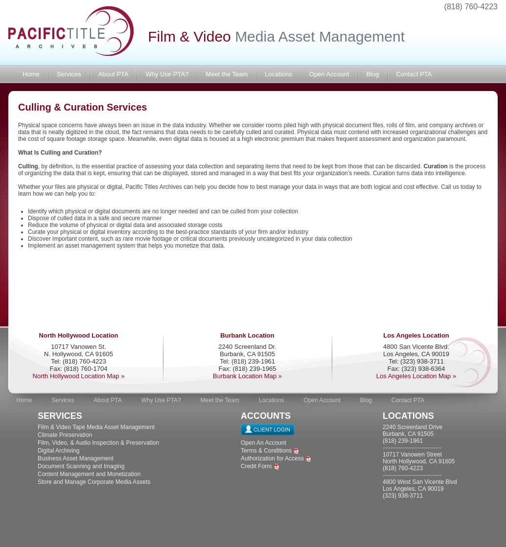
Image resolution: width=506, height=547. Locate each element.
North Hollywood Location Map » (79, 376)
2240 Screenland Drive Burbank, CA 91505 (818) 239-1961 (412, 434)
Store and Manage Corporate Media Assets (94, 482)
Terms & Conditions (266, 450)
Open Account (329, 74)
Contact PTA (414, 74)
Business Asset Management (76, 458)
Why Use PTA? (166, 74)
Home (31, 74)
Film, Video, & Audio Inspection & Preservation (98, 442)
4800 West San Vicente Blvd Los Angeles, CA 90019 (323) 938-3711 (420, 489)
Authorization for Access (272, 458)
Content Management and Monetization (89, 474)
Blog (372, 74)
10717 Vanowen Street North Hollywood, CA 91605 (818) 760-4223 (419, 461)
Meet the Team (227, 74)
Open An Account (263, 442)
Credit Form (256, 466)
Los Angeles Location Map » (416, 376)
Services (69, 74)
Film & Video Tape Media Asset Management (96, 427)
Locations (278, 74)
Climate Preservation (65, 435)
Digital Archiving (58, 450)
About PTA (113, 74)
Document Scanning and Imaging (81, 466)
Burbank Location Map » (247, 376)
